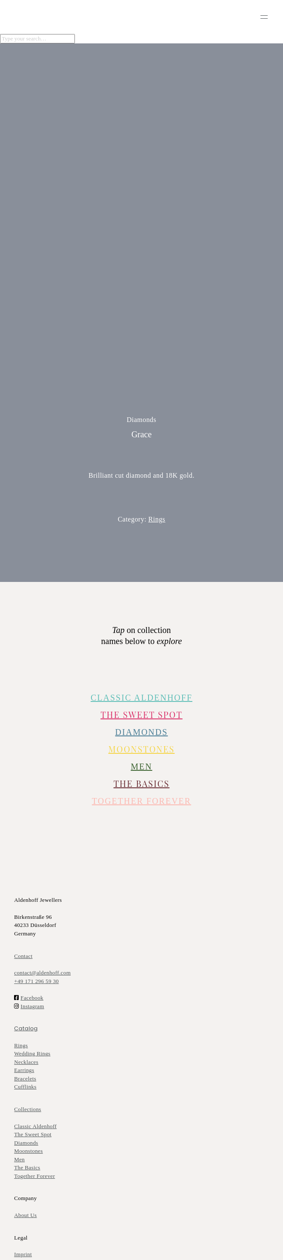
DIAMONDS (141, 732)
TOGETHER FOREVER (141, 801)
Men (19, 1159)
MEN (141, 766)
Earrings (24, 1070)
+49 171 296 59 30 (36, 981)
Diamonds (26, 1143)
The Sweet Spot (141, 714)
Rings (157, 519)
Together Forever (34, 1176)
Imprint (23, 1254)
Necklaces (26, 1062)
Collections (27, 1109)
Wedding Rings (32, 1053)
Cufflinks (25, 1086)
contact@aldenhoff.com (42, 972)
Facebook (31, 998)
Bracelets (25, 1078)
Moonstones (142, 749)
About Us (25, 1215)
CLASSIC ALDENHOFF (141, 697)
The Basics (142, 783)
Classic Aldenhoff (35, 1126)
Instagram (32, 1006)
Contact (23, 956)
